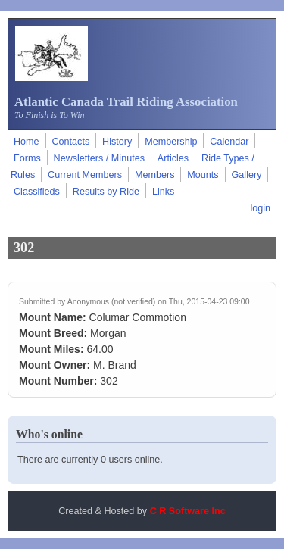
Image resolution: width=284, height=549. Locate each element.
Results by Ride (106, 191)
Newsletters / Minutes (99, 158)
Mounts (202, 175)
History (117, 141)
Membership (171, 141)
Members (154, 175)
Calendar (229, 141)
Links (163, 191)
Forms (27, 158)
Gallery (247, 175)
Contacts (70, 141)
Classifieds (37, 191)
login (260, 208)
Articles (173, 158)
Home (26, 141)
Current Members (85, 175)
